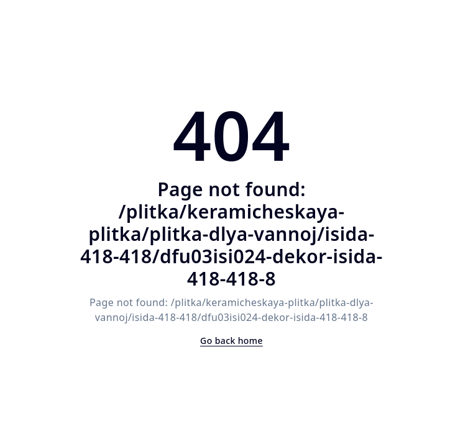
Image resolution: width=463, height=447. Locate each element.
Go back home (231, 340)
